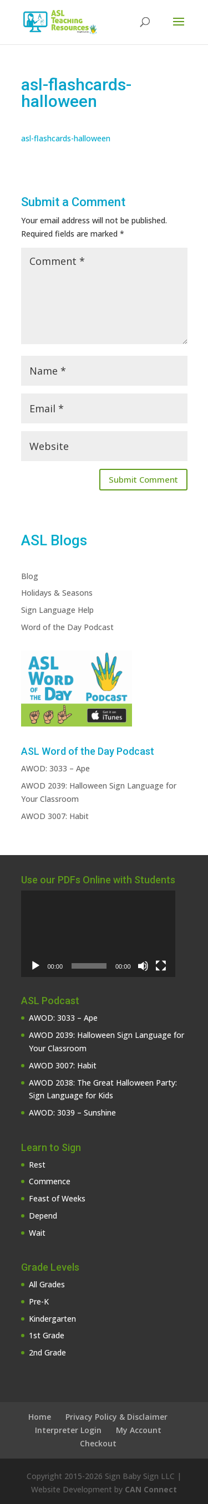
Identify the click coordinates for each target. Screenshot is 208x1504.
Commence (49, 1181)
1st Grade (46, 1335)
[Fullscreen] (160, 965)
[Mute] (143, 965)
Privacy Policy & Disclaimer (116, 1416)
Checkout (98, 1443)
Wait (37, 1232)
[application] (98, 934)
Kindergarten (52, 1318)
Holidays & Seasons (57, 592)
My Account (138, 1430)
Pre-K (39, 1301)
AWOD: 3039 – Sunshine (72, 1112)
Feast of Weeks (57, 1198)
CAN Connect (151, 1489)
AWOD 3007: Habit (55, 816)
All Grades (47, 1284)
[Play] (35, 965)
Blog (29, 576)
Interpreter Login (68, 1430)
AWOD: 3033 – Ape (55, 768)
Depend (43, 1215)
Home (39, 1416)
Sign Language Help (57, 610)
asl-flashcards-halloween (65, 138)
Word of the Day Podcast (67, 627)
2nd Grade (47, 1352)
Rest (37, 1164)
